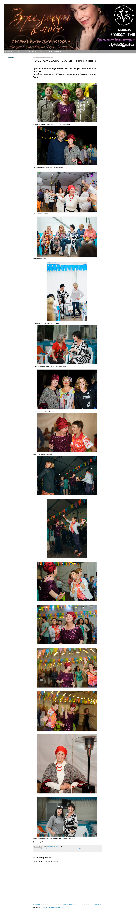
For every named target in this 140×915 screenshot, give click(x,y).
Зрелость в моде (72, 848)
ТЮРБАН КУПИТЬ (54, 52)
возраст (58, 848)
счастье (83, 848)
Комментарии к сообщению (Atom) (51, 907)
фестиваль (88, 848)
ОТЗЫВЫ (42, 52)
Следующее (36, 904)
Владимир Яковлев (50, 848)
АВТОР (17, 52)
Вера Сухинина (42, 848)
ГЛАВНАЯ (8, 52)
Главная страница (67, 904)
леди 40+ (79, 848)
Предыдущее (97, 904)
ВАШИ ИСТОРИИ (30, 52)
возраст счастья (64, 848)
